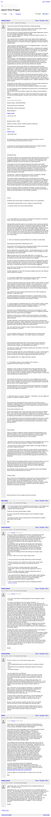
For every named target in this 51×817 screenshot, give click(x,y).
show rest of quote (12, 582)
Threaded (18, 14)
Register (48, 1)
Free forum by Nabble (6, 815)
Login (43, 1)
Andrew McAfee (5, 527)
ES (2, 1)
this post (13, 532)
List (11, 14)
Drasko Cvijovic (5, 20)
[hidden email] (10, 113)
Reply (36, 20)
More (46, 20)
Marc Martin (4, 500)
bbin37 (3, 715)
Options (46, 13)
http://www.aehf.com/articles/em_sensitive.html (19, 769)
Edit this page (46, 815)
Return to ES (5, 810)
